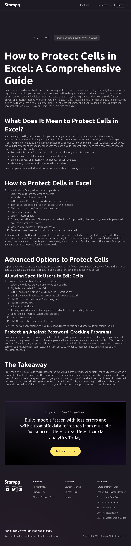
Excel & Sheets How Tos (108, 513)
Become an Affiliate (106, 507)
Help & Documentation (108, 502)
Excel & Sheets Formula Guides (111, 518)
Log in (120, 5)
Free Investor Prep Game (108, 497)
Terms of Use (39, 492)
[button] (86, 5)
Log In (68, 497)
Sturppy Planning (73, 487)
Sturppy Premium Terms (44, 497)
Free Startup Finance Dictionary (111, 492)
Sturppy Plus (71, 492)
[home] (12, 5)
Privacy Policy (39, 487)
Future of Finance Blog (107, 487)
